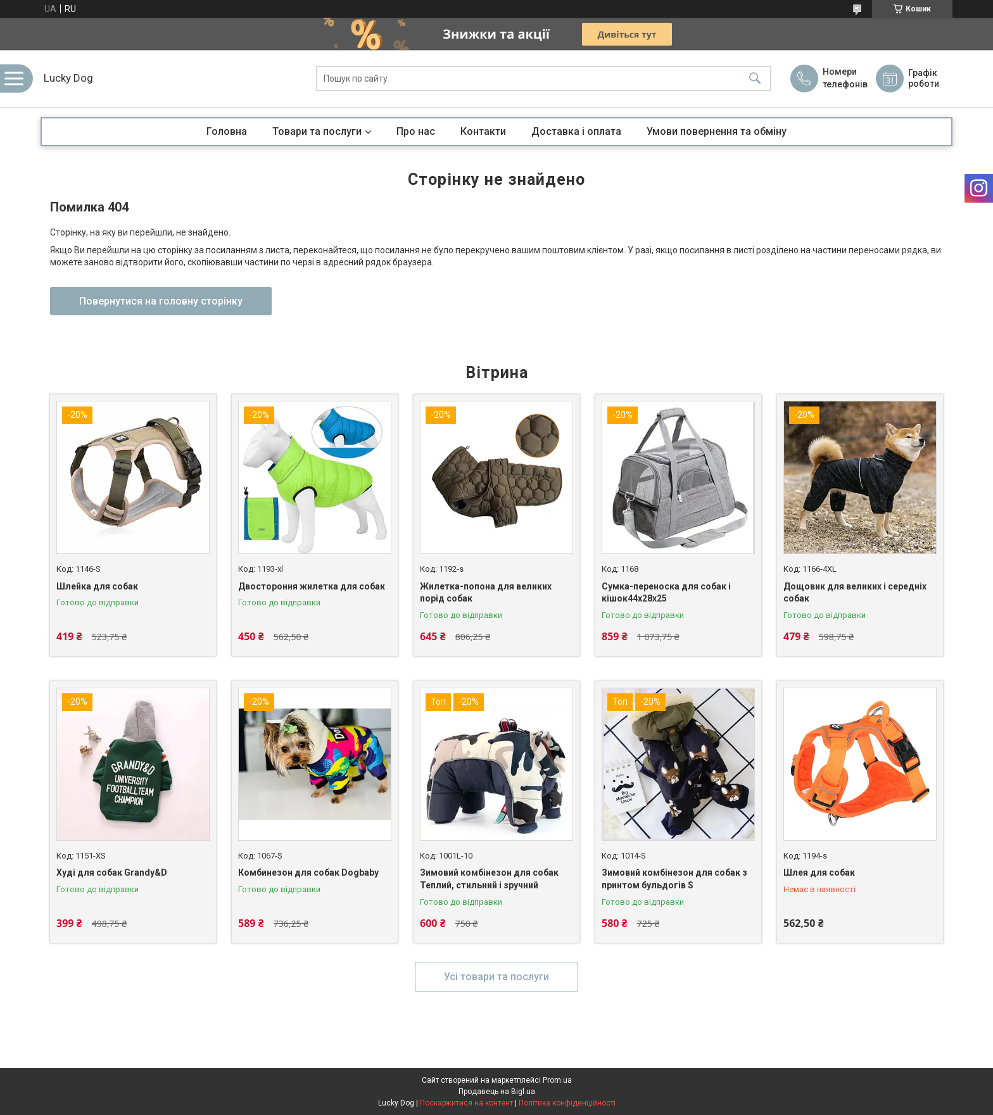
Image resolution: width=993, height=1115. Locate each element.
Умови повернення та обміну (717, 131)
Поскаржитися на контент (466, 1103)
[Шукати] (755, 79)
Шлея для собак (819, 872)
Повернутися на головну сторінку (161, 301)
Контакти (483, 131)
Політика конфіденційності (567, 1103)
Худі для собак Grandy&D (111, 872)
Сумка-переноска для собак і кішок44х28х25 (666, 592)
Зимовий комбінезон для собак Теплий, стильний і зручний (489, 878)
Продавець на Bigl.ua (497, 1091)
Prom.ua (557, 1080)
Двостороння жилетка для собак (311, 586)
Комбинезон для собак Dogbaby (308, 872)
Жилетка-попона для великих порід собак (486, 592)
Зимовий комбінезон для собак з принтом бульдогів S (674, 878)
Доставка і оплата (576, 131)
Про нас (415, 131)
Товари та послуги (317, 131)
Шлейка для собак (97, 586)
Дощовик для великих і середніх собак (855, 592)
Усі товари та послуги (496, 977)
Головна (226, 131)
